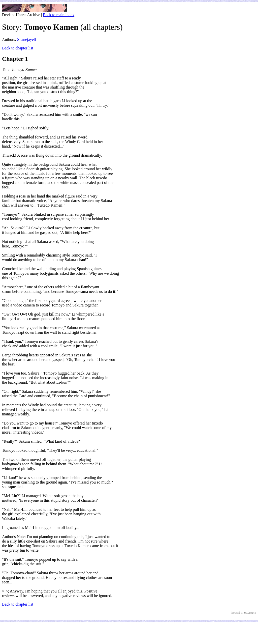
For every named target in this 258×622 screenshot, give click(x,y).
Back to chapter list (17, 48)
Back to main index (58, 15)
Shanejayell (26, 39)
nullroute (250, 612)
